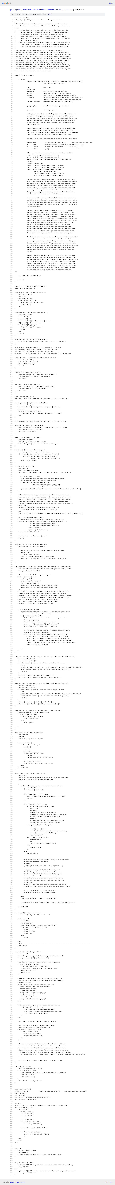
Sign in (111, 3)
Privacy (17, 1182)
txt (107, 1182)
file (49, 14)
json (111, 1182)
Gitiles (12, 1182)
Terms (22, 1182)
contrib (68, 9)
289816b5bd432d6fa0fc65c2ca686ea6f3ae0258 (42, 9)
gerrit (12, 9)
